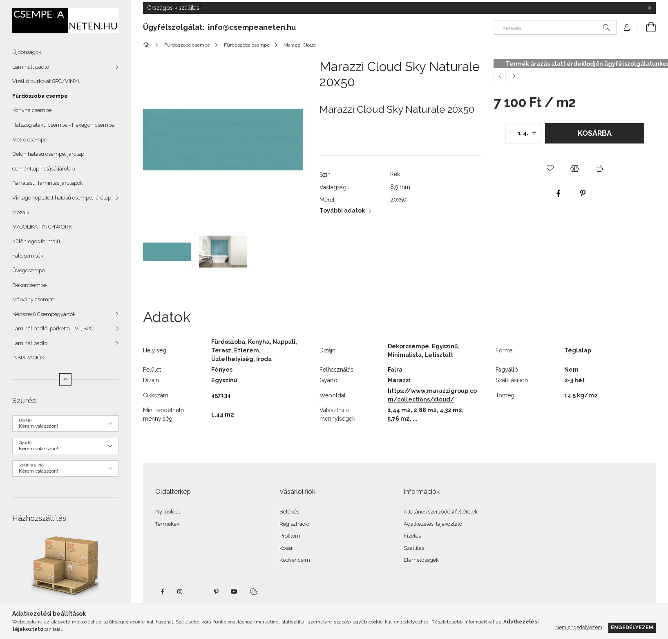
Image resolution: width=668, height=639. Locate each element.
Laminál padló (29, 343)
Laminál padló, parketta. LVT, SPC (52, 328)
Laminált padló (30, 67)
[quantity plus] (534, 133)
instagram (180, 592)
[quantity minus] (512, 133)
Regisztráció (294, 524)
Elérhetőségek (421, 560)
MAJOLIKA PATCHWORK (42, 227)
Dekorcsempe (29, 285)
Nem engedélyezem (578, 627)
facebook (162, 592)
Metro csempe (29, 140)
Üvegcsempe (28, 270)
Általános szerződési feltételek (441, 512)
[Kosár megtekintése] (646, 27)
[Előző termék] (500, 76)
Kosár (286, 548)
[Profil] (627, 27)
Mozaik (20, 212)
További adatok (342, 210)
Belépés (289, 512)
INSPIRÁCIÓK (28, 357)
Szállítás (414, 548)
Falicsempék (27, 256)
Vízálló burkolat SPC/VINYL (46, 81)
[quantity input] (523, 133)
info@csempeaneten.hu (252, 27)
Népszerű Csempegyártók (44, 314)
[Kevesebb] (65, 379)
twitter (198, 592)
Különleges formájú (36, 241)
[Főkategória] (147, 45)
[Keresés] (555, 27)
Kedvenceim (294, 560)
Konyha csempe (31, 110)
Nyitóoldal (167, 512)
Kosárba (595, 133)
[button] (550, 168)
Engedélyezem (632, 627)
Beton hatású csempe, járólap (48, 154)
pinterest (216, 592)
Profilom (289, 536)
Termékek (167, 524)
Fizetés (412, 536)
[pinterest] (582, 193)
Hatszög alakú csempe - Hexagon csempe (63, 125)
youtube (234, 592)
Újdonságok (26, 52)
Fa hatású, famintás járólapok (47, 183)
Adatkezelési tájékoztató (433, 524)
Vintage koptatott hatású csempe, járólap (61, 198)
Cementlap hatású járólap (43, 169)
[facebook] (558, 193)
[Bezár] (649, 8)
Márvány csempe (33, 299)
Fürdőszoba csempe (40, 96)
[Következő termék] (514, 76)
